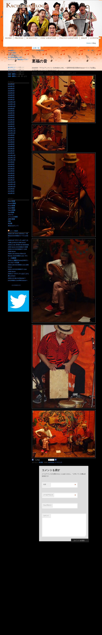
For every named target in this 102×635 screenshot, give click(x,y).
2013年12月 (11, 155)
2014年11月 (11, 131)
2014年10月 (11, 133)
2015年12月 (11, 102)
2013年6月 (11, 169)
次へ (94, 50)
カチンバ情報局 (14, 231)
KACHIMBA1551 (16, 285)
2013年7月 (11, 166)
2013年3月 (11, 175)
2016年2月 (11, 97)
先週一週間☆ (12, 74)
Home (88, 43)
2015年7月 (11, 113)
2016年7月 (11, 86)
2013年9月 (11, 162)
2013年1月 (11, 180)
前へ (88, 50)
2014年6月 (11, 142)
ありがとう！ (12, 67)
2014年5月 (11, 144)
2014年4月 (11, 146)
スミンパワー (12, 69)
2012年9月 (11, 189)
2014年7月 (11, 140)
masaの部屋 (12, 203)
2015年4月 (11, 120)
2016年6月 (11, 88)
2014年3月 (11, 149)
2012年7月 (11, 193)
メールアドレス (48, 495)
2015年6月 (11, 115)
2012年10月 (11, 186)
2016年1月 (11, 99)
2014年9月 (11, 135)
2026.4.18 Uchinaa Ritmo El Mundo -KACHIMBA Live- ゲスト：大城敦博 (17, 256)
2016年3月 (11, 95)
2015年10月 (11, 106)
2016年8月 (11, 84)
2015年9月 (11, 108)
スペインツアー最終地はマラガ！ (18, 59)
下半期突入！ (12, 50)
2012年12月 (11, 182)
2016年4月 (11, 93)
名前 (44, 484)
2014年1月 (11, 153)
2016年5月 (11, 91)
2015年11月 (11, 104)
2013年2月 (11, 178)
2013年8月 (11, 164)
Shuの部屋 (11, 208)
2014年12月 (11, 128)
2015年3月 (11, 122)
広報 (9, 221)
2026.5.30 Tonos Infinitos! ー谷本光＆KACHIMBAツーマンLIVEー (18, 236)
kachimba (51, 462)
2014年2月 (11, 151)
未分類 (41, 462)
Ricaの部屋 (11, 205)
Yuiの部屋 (11, 212)
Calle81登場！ (12, 53)
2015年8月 (11, 111)
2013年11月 (11, 157)
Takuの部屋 (11, 210)
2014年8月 (11, 137)
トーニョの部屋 (13, 217)
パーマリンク (58, 462)
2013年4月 (11, 173)
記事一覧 (36, 48)
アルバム (10, 214)
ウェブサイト (47, 505)
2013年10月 (11, 160)
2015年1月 (11, 126)
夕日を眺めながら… (14, 55)
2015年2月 (11, 124)
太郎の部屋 (11, 219)
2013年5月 (11, 171)
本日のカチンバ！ (13, 226)
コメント (46, 515)
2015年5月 (11, 117)
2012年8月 (11, 191)
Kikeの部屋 (11, 201)
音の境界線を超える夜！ (15, 57)
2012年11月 (11, 184)
